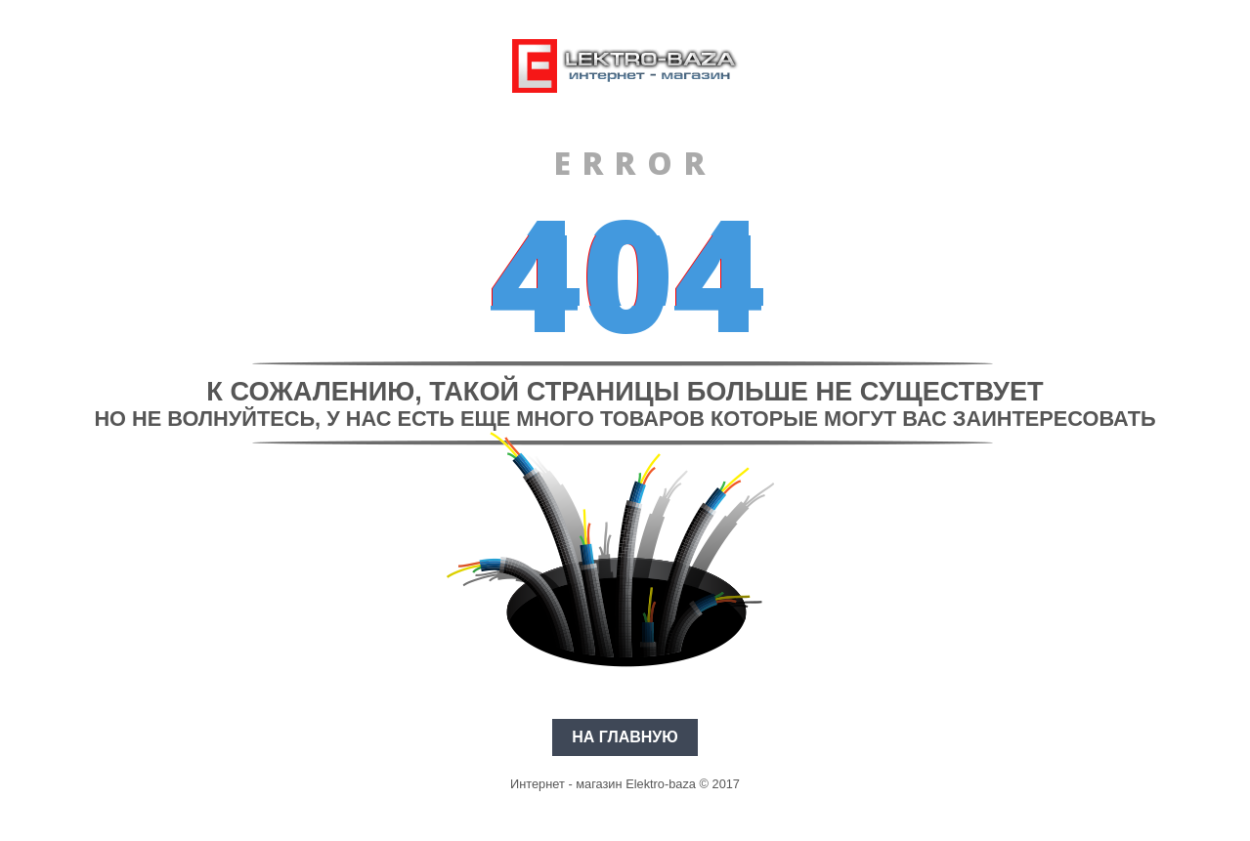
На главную (625, 737)
